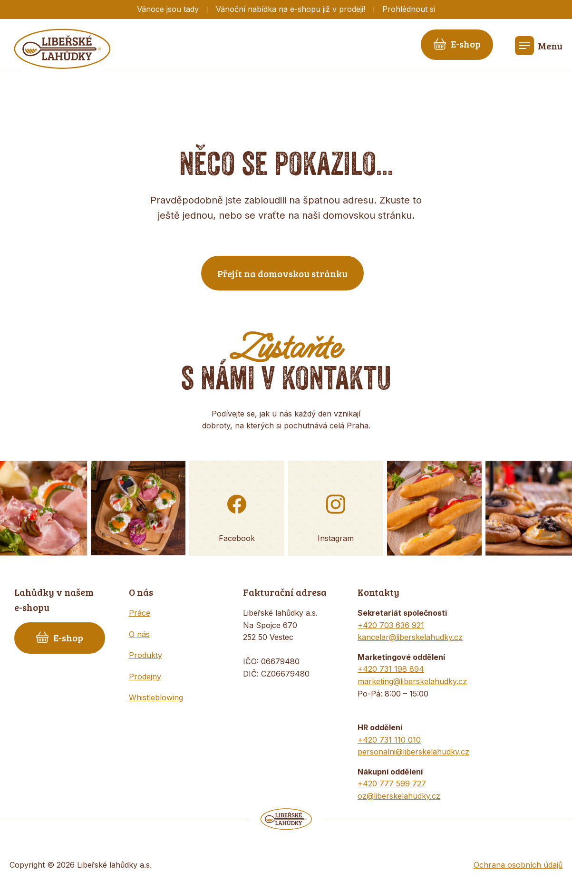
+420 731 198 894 (391, 669)
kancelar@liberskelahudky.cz (410, 637)
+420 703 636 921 (391, 625)
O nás (139, 634)
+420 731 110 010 (389, 740)
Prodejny (145, 676)
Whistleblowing (156, 697)
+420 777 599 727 (392, 783)
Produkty (145, 655)
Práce (139, 613)
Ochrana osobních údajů (518, 865)
